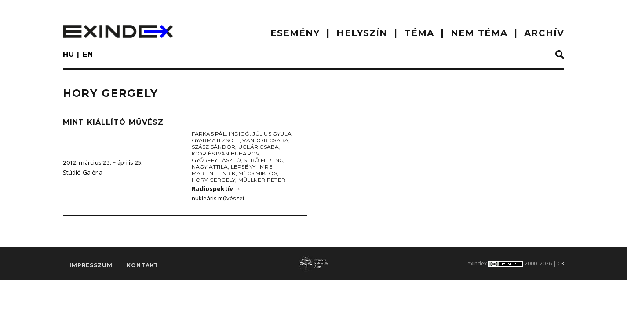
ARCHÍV (544, 33)
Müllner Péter (261, 180)
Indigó (239, 133)
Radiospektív (216, 188)
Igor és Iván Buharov (226, 153)
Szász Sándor (214, 147)
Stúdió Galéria (82, 172)
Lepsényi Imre (252, 166)
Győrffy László (216, 160)
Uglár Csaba (258, 147)
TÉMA (419, 33)
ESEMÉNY (295, 33)
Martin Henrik (214, 173)
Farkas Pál (209, 133)
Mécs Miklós (257, 173)
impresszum (90, 265)
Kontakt (142, 265)
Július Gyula (272, 133)
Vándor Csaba (265, 140)
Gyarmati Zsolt (216, 140)
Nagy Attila (210, 166)
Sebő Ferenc (263, 160)
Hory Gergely (214, 180)
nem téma (479, 33)
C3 (561, 263)
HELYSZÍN (361, 33)
